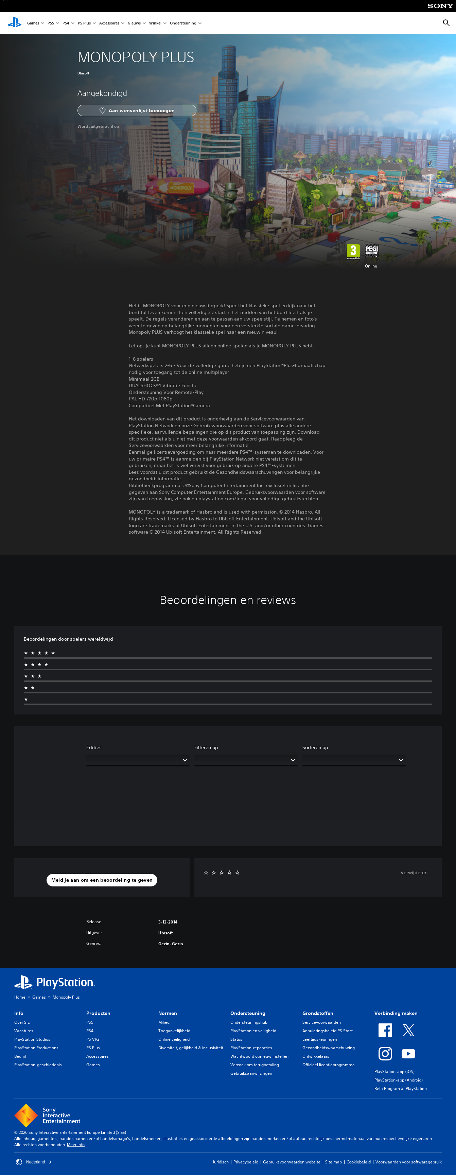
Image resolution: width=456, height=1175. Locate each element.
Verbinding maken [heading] (396, 1013)
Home (19, 997)
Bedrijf (20, 1056)
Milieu (164, 1022)
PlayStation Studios (32, 1039)
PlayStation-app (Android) (398, 1080)
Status (236, 1039)
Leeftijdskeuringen (319, 1039)
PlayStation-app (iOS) (394, 1071)
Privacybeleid (245, 1162)
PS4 (66, 23)
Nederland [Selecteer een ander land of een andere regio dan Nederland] (33, 1162)
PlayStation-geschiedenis (38, 1065)
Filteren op (206, 747)
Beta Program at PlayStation (400, 1088)
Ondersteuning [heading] (247, 1013)
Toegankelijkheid (174, 1031)
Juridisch (221, 1162)
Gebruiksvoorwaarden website (291, 1162)
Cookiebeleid (359, 1162)
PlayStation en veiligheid (253, 1031)
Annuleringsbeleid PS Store (327, 1031)
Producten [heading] (98, 1013)
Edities (94, 747)
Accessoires (109, 23)
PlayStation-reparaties (251, 1048)
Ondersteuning (183, 23)
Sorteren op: (316, 747)
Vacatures (23, 1031)
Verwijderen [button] (414, 872)
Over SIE (22, 1022)
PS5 (51, 23)
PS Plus (84, 23)
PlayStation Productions (36, 1048)
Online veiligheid (174, 1039)
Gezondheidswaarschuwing (328, 1048)
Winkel (155, 23)
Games (33, 23)
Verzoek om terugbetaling (254, 1065)
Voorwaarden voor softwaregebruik (408, 1162)
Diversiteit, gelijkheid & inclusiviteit (190, 1048)
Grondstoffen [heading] (317, 1013)
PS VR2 (92, 1039)
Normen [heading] (167, 1013)
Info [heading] (18, 1013)
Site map (333, 1162)
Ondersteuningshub (248, 1022)
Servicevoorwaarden (321, 1022)
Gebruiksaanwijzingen (251, 1073)
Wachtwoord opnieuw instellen (259, 1056)
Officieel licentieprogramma (328, 1065)
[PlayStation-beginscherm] (14, 23)
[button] (102, 880)
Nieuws (134, 23)
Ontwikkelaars (315, 1056)
